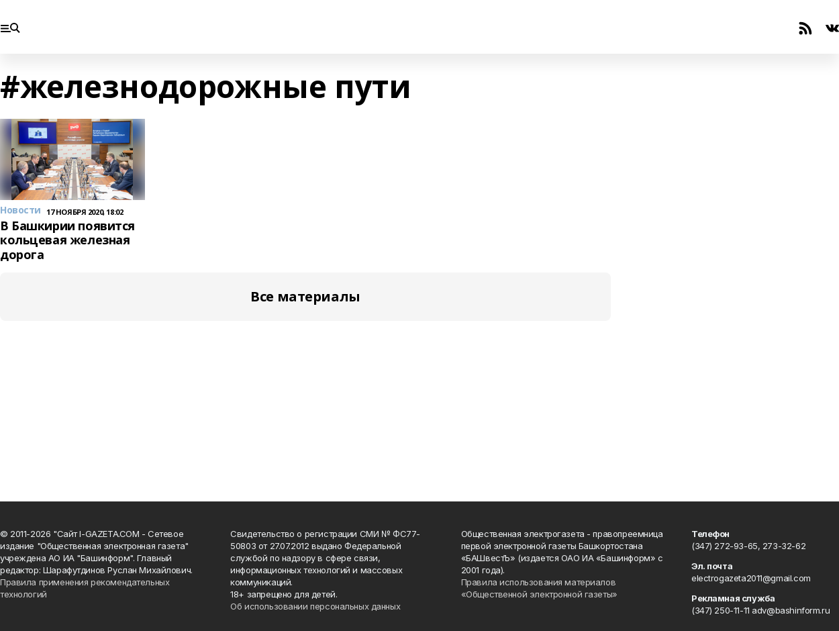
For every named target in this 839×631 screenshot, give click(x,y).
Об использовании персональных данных (315, 606)
